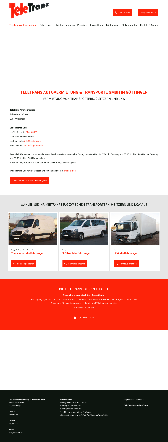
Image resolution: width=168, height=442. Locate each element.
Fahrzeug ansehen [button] (23, 263)
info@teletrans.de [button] (148, 12)
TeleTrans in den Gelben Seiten (136, 405)
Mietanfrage (70, 171)
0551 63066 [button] (122, 12)
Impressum (128, 400)
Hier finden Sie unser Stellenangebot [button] (30, 180)
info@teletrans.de (15, 433)
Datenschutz (139, 400)
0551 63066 (13, 415)
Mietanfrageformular (33, 145)
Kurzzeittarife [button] (84, 317)
